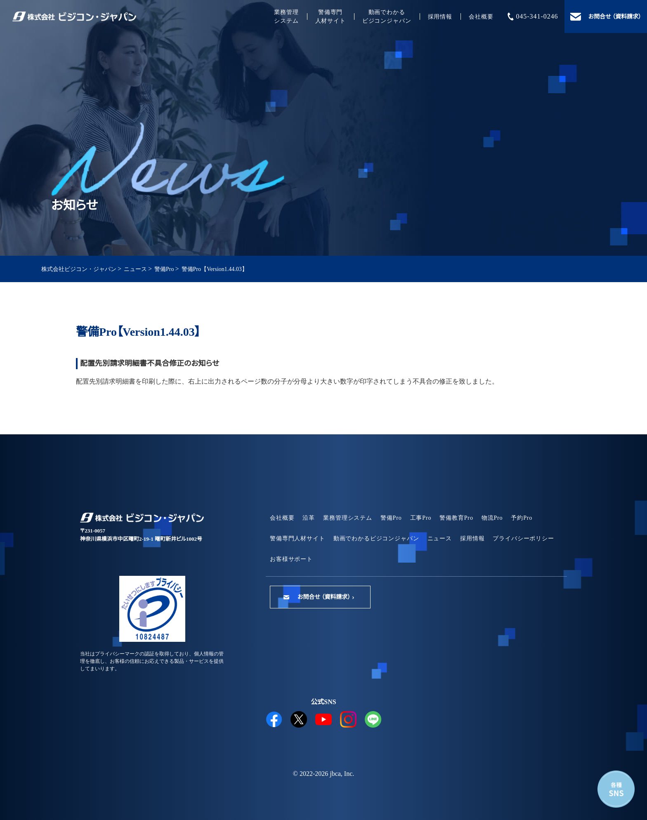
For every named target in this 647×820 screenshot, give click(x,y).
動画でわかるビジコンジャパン (386, 16)
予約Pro (521, 518)
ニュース (439, 538)
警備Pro (391, 518)
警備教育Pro (456, 518)
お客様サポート (291, 559)
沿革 (308, 518)
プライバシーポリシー (523, 538)
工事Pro (421, 518)
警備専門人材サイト (330, 16)
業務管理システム (286, 16)
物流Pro (492, 518)
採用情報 (440, 17)
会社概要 (481, 17)
